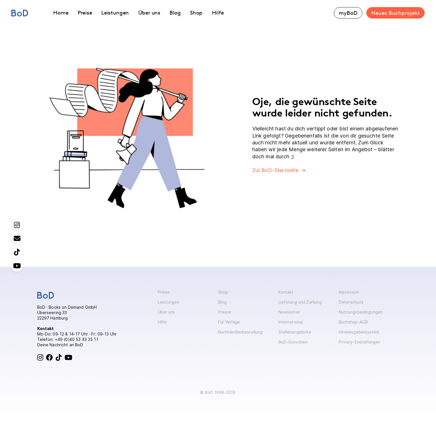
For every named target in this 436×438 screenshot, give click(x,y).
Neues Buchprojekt (395, 12)
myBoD (348, 12)
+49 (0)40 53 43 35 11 (76, 339)
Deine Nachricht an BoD (60, 344)
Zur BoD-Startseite (275, 170)
